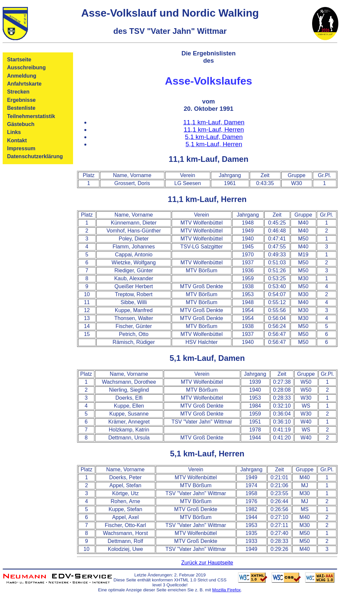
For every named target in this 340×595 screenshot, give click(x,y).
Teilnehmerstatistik (31, 116)
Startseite (19, 59)
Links (14, 132)
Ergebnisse (21, 100)
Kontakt (17, 140)
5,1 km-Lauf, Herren (214, 144)
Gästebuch (21, 124)
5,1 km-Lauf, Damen (214, 136)
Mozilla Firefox (226, 589)
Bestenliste (21, 108)
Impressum (21, 148)
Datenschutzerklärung (35, 156)
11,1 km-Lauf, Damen (214, 122)
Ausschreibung (26, 67)
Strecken (18, 92)
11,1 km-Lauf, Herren (214, 129)
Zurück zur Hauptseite (207, 562)
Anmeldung (21, 76)
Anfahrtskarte (24, 84)
